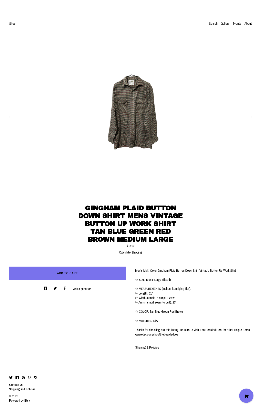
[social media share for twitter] (55, 287)
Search (213, 23)
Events (237, 23)
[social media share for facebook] (45, 287)
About (248, 23)
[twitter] (11, 377)
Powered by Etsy (19, 400)
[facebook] (17, 377)
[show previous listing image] (19, 116)
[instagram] (35, 377)
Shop (12, 23)
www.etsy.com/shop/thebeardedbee (156, 334)
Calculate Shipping (130, 252)
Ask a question (82, 289)
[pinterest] (29, 377)
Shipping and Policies (22, 389)
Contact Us (16, 384)
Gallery (225, 23)
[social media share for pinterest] (65, 287)
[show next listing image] (241, 116)
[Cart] (246, 396)
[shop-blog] (23, 377)
